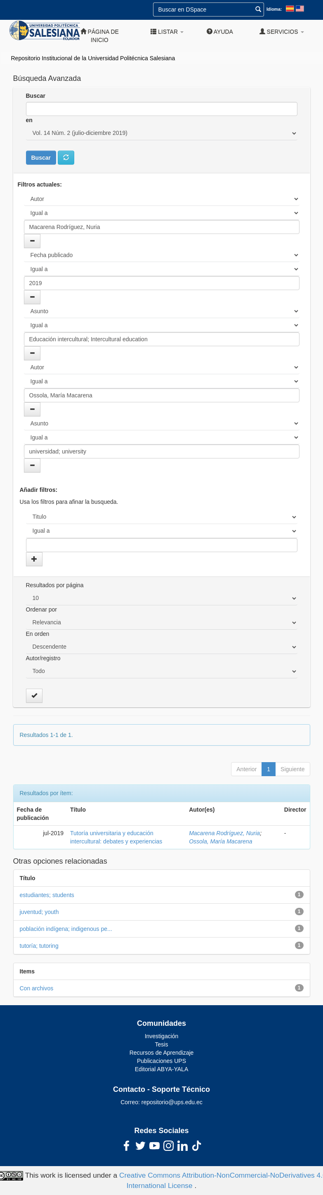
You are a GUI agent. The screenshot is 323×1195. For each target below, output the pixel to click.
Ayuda (220, 31)
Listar (167, 31)
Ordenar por (41, 609)
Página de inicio (99, 35)
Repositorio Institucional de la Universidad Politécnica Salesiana (93, 58)
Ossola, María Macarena (220, 841)
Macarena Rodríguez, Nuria (224, 833)
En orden (38, 634)
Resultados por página (55, 585)
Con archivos (37, 988)
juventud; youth (39, 912)
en (29, 120)
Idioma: (274, 9)
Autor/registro (43, 658)
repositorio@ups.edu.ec (172, 1102)
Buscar (35, 95)
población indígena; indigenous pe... (66, 929)
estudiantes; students (47, 895)
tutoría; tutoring (39, 945)
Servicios (281, 31)
